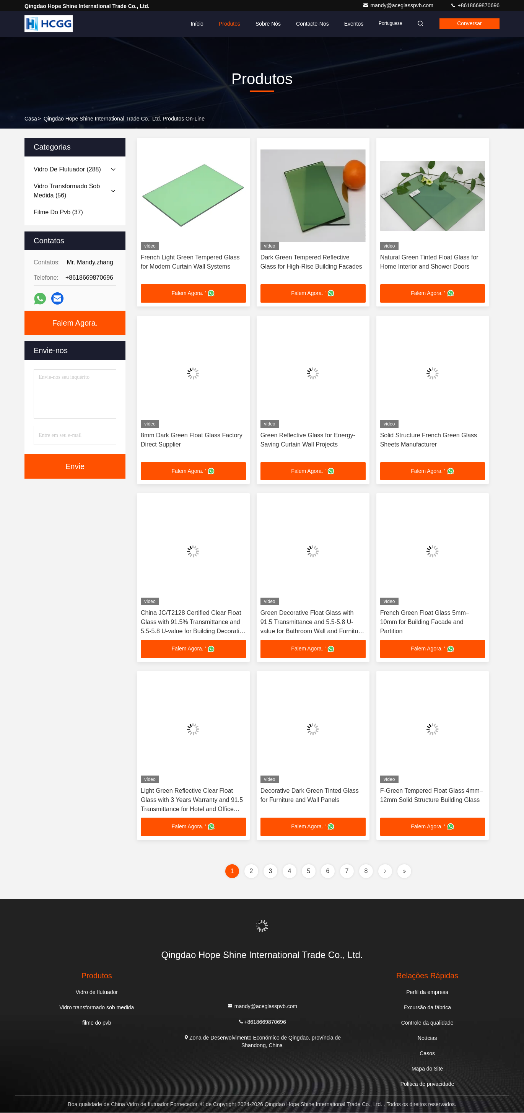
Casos (427, 1054)
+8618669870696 (475, 5)
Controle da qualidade (427, 1023)
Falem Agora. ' (193, 293)
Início (194, 24)
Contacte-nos (310, 24)
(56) (67, 191)
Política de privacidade (427, 1084)
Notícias (427, 1038)
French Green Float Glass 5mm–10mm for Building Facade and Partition (424, 622)
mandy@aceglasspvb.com (398, 5)
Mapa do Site (427, 1069)
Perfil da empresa (427, 992)
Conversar (468, 24)
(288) (67, 169)
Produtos (227, 24)
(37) (58, 212)
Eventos (351, 24)
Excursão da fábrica (427, 1008)
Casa (30, 119)
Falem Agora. (75, 323)
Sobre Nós (265, 24)
